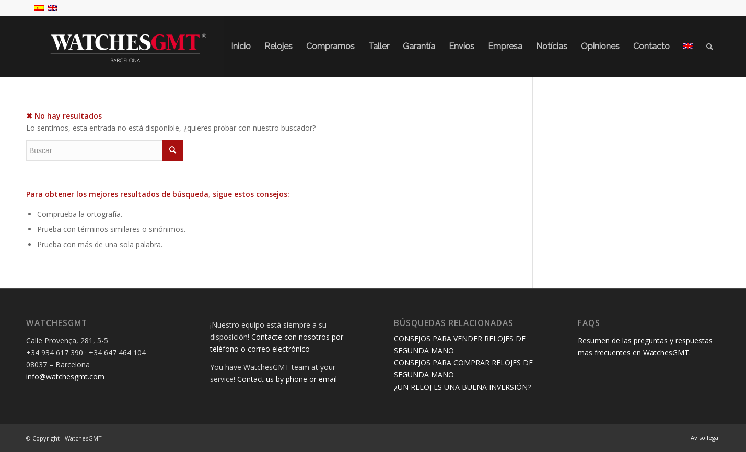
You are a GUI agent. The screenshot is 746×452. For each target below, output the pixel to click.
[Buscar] (710, 46)
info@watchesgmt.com (65, 376)
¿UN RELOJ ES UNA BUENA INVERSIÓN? (462, 387)
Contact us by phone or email (287, 379)
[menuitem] (241, 46)
